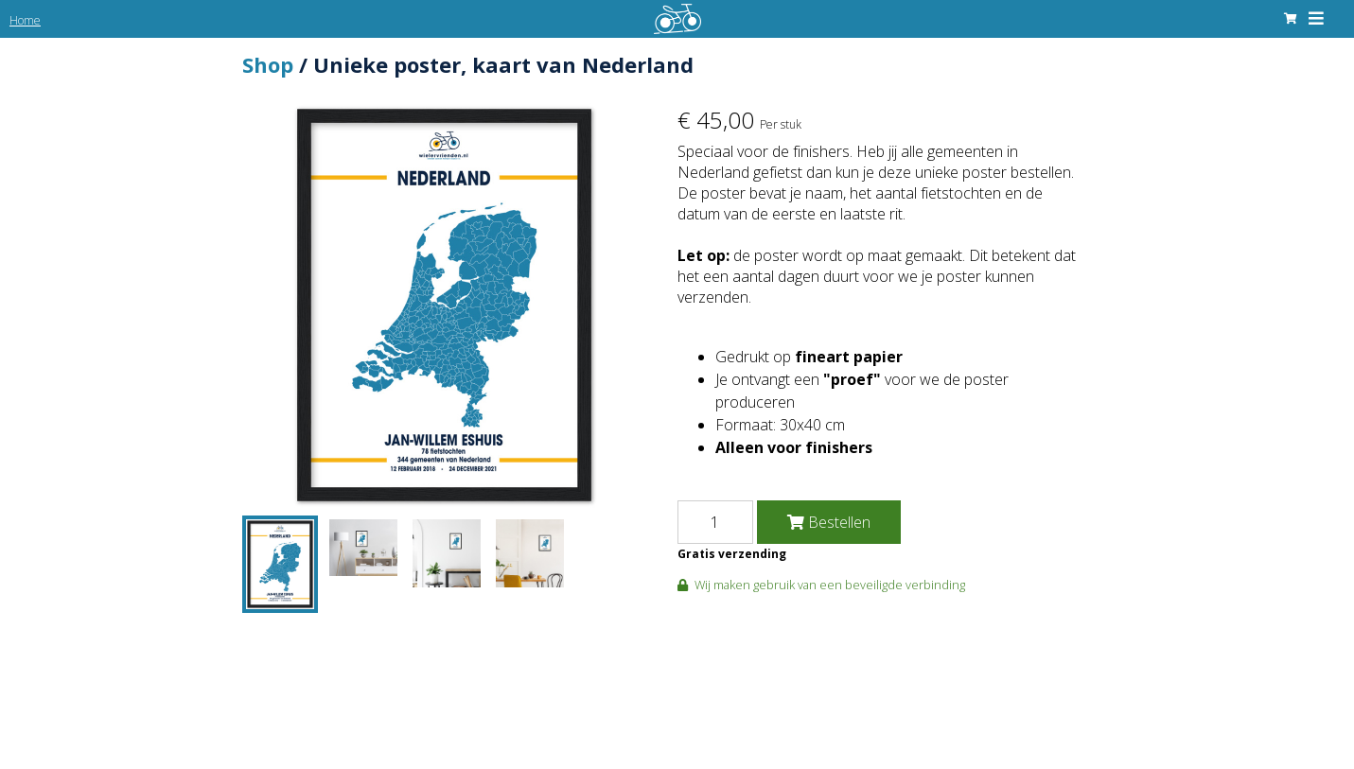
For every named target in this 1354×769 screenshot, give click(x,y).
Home (25, 20)
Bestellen (828, 522)
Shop (267, 64)
